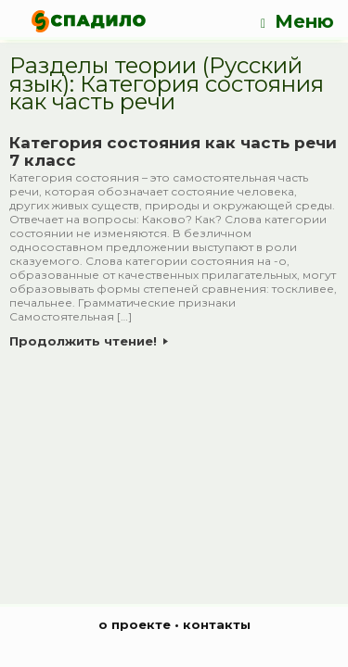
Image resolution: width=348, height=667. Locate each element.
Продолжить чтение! (88, 341)
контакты (217, 624)
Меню (297, 21)
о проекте (134, 624)
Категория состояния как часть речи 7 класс (173, 151)
